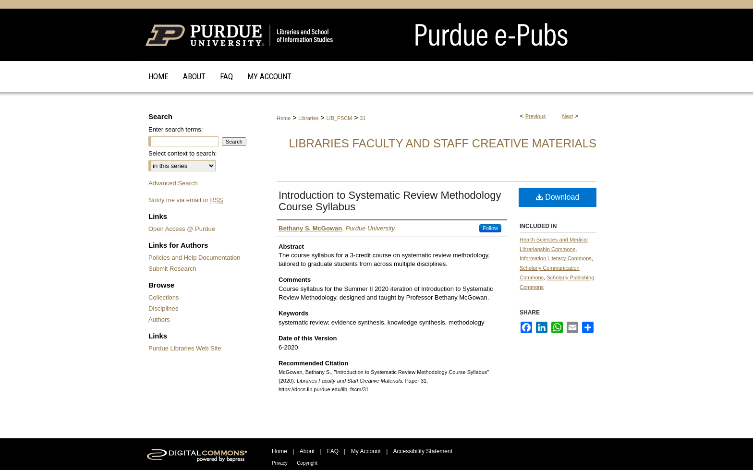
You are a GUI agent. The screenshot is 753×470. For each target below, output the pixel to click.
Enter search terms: (175, 129)
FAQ (333, 451)
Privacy (280, 463)
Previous (535, 116)
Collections (163, 297)
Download (558, 197)
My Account (366, 451)
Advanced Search (173, 183)
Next (567, 116)
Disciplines (163, 308)
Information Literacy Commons (556, 258)
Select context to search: (182, 153)
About (307, 451)
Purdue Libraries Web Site (184, 348)
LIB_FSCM (339, 118)
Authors (159, 319)
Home (284, 118)
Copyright (307, 463)
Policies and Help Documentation (194, 257)
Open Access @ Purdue (181, 228)
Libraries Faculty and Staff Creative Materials (442, 143)
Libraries (308, 118)
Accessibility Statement (422, 451)
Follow (490, 228)
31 (362, 118)
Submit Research (172, 268)
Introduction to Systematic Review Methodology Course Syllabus (390, 201)
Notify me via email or (185, 200)
